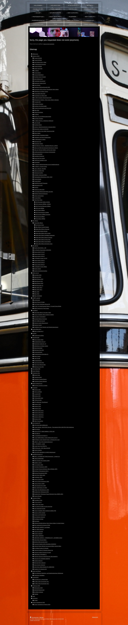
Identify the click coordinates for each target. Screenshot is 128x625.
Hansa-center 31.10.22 (39, 254)
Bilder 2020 (36, 291)
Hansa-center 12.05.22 (39, 260)
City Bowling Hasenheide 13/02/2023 (42, 250)
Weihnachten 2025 (38, 587)
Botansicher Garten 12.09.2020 (41, 129)
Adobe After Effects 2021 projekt (43, 233)
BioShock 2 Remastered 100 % (41, 471)
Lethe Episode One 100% (40, 485)
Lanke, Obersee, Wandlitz (40, 168)
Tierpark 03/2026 (38, 66)
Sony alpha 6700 (36, 368)
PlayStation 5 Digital (38, 519)
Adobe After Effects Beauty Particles (44, 237)
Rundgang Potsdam (38, 104)
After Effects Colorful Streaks (42, 227)
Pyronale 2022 (37, 101)
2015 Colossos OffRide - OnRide (43, 204)
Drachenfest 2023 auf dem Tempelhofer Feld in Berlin (46, 89)
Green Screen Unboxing (39, 564)
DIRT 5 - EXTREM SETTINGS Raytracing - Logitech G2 (47, 456)
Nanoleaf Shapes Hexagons (40, 318)
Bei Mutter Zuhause (38, 592)
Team (33, 596)
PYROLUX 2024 (38, 400)
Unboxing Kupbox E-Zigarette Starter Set (43, 550)
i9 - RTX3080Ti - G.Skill (39, 443)
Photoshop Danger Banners (40, 381)
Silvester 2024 (37, 395)
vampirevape (37, 300)
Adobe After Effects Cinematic (42, 229)
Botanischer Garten (38, 143)
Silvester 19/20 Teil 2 (39, 414)
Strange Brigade (37, 496)
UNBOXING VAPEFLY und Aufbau (42, 527)
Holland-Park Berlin (38, 112)
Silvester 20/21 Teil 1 (39, 412)
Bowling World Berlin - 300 (40, 247)
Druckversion (34, 617)
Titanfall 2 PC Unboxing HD (40, 569)
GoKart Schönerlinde (39, 195)
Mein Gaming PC (36, 423)
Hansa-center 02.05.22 (39, 262)
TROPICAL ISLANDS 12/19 (40, 160)
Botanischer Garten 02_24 (40, 343)
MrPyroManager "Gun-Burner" (41, 402)
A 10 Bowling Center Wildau (40, 266)
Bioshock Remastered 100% (40, 473)
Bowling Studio (37, 268)
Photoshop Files (36, 373)
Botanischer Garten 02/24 (40, 83)
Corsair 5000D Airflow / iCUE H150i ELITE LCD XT (45, 437)
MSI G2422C (37, 429)
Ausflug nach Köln (38, 68)
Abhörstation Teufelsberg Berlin (41, 135)
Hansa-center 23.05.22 (39, 256)
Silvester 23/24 (37, 404)
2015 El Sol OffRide (40, 216)
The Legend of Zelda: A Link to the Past (43, 506)
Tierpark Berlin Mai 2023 (39, 93)
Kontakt (36, 600)
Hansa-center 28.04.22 (39, 264)
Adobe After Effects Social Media (43, 241)
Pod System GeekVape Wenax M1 (42, 304)
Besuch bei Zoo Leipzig (39, 158)
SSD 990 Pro (37, 433)
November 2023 (37, 275)
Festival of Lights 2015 (39, 189)
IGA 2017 (36, 187)
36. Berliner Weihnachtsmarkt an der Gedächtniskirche (46, 164)
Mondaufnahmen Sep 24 (39, 341)
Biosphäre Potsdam (38, 118)
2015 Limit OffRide (40, 208)
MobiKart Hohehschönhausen (41, 193)
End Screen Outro (40, 224)
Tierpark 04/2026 (38, 58)
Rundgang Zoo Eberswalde (40, 106)
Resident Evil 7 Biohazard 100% (41, 491)
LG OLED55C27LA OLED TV (40, 435)
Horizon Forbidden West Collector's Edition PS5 (45, 510)
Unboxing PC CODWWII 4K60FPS (42, 558)
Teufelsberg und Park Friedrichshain (42, 137)
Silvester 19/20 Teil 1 (39, 416)
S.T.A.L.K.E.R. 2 (37, 502)
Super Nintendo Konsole (39, 508)
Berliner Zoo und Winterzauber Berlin (42, 116)
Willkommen (35, 53)
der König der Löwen (39, 504)
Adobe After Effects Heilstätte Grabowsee (45, 235)
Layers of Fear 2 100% (39, 483)
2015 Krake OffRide (40, 210)
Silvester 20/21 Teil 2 (39, 410)
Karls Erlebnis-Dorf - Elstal (40, 62)
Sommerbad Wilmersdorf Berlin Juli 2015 (43, 191)
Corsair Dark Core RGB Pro (40, 446)
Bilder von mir (35, 272)
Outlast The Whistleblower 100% (41, 489)
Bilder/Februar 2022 (38, 283)
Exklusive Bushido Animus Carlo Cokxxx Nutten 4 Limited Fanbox (49, 523)
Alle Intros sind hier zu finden (40, 385)
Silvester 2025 (37, 389)
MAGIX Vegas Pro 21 (37, 383)
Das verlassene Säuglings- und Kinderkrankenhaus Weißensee (48, 573)
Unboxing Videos (36, 498)
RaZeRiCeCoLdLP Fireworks (40, 183)
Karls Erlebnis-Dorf (38, 79)
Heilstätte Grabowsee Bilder (40, 174)
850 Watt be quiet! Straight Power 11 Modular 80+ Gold (46, 439)
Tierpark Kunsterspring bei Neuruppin (42, 108)
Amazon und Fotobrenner (40, 514)
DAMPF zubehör (36, 298)
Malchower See (37, 141)
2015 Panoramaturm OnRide (42, 212)
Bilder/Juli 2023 (37, 277)
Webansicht (95, 617)
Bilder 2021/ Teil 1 (38, 289)
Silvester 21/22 (37, 408)
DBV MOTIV (35, 245)
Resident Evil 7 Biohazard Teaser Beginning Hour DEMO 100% (48, 494)
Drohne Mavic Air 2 (36, 329)
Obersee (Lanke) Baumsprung (41, 323)
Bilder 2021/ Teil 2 (38, 287)
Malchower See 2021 (39, 366)
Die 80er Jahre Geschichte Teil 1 (41, 581)
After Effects (35, 220)
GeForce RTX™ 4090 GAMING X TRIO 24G (44, 431)
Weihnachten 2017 (38, 185)
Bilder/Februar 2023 (38, 279)
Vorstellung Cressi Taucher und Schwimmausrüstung (46, 327)
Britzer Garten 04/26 (38, 339)
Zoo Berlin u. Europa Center (40, 166)
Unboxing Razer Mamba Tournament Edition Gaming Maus (47, 546)
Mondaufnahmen (38, 360)
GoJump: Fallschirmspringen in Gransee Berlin (44, 126)
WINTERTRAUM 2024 (39, 589)
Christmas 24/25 (36, 585)
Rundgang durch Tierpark (40, 76)
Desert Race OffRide (40, 218)
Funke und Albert (38, 391)
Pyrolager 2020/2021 (39, 535)
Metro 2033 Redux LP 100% (40, 487)
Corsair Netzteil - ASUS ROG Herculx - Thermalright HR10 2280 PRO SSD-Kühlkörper (54, 427)
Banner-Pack (37, 375)
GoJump (34, 333)
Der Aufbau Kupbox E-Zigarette (41, 548)
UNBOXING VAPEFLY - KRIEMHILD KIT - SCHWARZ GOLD (48, 537)
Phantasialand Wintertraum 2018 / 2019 (43, 177)
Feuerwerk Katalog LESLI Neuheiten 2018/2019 (45, 544)
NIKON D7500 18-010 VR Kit (40, 542)
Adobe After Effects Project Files (43, 239)
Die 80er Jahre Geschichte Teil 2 (41, 583)
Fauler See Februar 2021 (40, 364)
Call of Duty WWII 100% (39, 475)
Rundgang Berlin (38, 124)
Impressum (35, 598)
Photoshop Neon (38, 377)
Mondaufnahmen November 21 (41, 354)
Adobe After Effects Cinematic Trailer (42, 312)
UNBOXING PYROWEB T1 (40, 554)
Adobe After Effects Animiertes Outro (44, 243)
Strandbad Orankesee (39, 156)
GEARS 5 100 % (38, 462)
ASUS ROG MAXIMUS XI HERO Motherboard (44, 452)
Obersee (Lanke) (38, 325)
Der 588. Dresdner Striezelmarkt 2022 (42, 97)
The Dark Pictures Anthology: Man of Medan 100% (45, 469)
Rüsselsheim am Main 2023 (40, 95)
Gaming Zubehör (38, 450)
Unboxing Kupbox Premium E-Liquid (42, 552)
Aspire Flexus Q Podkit (39, 302)
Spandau (36, 594)
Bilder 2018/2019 (38, 295)
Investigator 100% (38, 477)
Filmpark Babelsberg (38, 74)
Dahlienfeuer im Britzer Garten (41, 91)
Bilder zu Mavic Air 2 (38, 331)
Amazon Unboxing (38, 533)
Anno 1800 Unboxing (39, 529)
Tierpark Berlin (37, 72)
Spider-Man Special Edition (40, 539)
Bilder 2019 (36, 293)
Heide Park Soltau (38, 199)
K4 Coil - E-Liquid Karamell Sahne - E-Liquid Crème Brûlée (47, 306)
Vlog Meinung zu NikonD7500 (41, 579)
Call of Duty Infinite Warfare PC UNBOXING (44, 566)
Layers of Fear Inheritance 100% (41, 481)
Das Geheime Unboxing (39, 516)
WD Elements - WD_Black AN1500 (42, 448)
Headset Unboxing (38, 560)
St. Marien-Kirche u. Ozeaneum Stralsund (43, 120)
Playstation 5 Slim (38, 500)
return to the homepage (48, 43)
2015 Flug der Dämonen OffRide (43, 206)
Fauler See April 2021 (39, 362)
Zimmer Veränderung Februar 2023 (42, 604)
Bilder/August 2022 (38, 281)
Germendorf (36, 162)
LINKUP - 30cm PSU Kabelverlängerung (43, 441)
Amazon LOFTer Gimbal (39, 512)
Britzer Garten (37, 133)
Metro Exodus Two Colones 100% (42, 460)
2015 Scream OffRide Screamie (43, 214)
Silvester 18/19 (37, 418)
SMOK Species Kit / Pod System (41, 308)
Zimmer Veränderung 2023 (38, 602)
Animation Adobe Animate (41, 231)
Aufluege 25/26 (35, 56)
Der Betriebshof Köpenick (40, 64)
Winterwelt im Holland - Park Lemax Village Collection (46, 99)
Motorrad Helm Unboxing (40, 562)
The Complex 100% (38, 464)
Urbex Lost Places (36, 571)
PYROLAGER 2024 (38, 398)
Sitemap (41, 617)
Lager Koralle (37, 122)
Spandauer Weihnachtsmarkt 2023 (42, 87)
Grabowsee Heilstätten (39, 575)
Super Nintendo (36, 371)
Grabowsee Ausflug (38, 172)
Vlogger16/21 (35, 577)
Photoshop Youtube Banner (40, 379)
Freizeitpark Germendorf (39, 81)
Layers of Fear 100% (39, 479)
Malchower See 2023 (39, 350)
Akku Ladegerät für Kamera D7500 (42, 525)
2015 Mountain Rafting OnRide (43, 202)
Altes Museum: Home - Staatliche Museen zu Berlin (46, 145)
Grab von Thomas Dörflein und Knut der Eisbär (45, 149)
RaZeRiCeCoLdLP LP (37, 454)
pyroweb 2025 (37, 393)
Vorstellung (35, 310)
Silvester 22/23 (37, 406)
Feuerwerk (34, 387)
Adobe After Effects (38, 222)
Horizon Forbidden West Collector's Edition (44, 314)
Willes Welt (36, 110)
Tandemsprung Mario (39, 335)
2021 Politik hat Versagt (39, 320)
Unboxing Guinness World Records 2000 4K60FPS (46, 556)
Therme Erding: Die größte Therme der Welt (44, 131)
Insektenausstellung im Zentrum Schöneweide (44, 152)
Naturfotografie (35, 337)
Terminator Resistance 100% (40, 466)
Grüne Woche (37, 85)
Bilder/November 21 (38, 285)
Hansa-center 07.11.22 (39, 252)
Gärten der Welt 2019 (39, 170)
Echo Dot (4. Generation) (40, 316)
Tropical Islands (37, 179)
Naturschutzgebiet (38, 154)
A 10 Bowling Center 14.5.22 (40, 258)
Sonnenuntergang (38, 352)
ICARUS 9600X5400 (38, 458)
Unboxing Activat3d (38, 531)
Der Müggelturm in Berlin (39, 139)
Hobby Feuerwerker (38, 421)
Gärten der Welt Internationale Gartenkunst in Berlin (46, 147)
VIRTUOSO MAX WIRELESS (41, 425)
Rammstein (36, 521)
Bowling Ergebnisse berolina (40, 270)
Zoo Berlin (36, 70)
